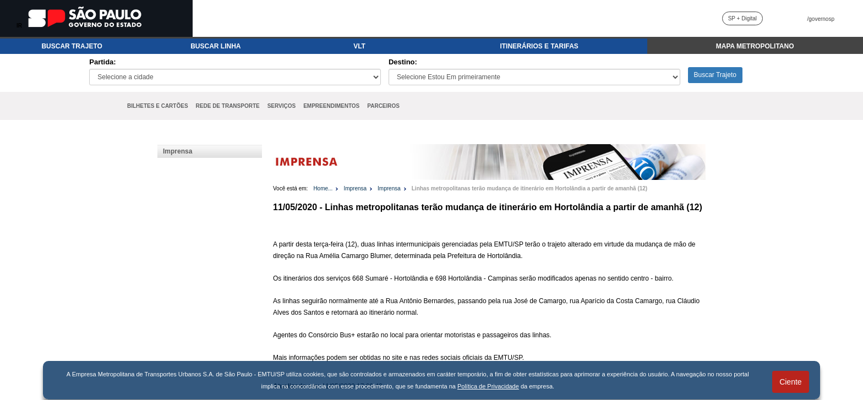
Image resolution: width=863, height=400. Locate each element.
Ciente (790, 381)
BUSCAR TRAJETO (71, 46)
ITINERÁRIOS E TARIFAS (539, 46)
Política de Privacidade (488, 386)
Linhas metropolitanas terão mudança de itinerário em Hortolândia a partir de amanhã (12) (529, 188)
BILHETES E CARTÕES (157, 106)
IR (19, 26)
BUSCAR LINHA (215, 46)
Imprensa (177, 151)
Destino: (403, 62)
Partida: (102, 62)
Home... (322, 188)
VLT (359, 46)
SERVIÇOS (281, 106)
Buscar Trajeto (715, 75)
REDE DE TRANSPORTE (228, 106)
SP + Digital (742, 18)
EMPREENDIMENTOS (331, 106)
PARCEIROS (383, 106)
